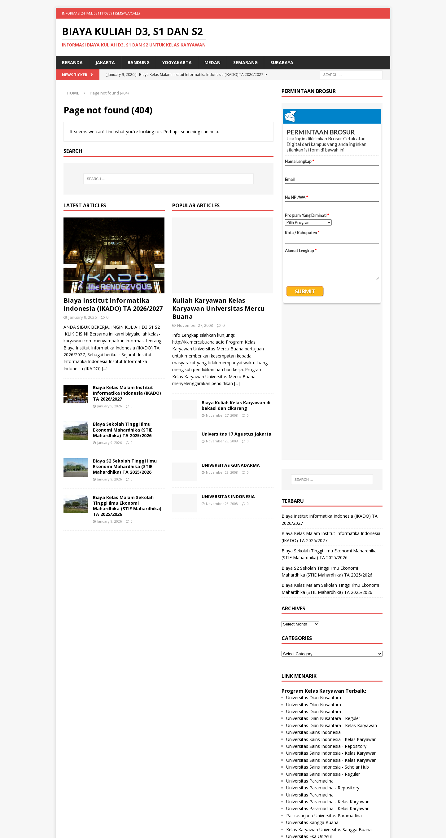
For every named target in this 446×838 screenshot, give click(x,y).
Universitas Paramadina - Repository (322, 639)
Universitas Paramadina (310, 632)
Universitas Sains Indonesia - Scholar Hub (327, 618)
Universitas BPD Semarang (313, 716)
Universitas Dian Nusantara (313, 549)
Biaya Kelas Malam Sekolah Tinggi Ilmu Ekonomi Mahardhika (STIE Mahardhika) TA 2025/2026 (127, 505)
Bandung (139, 62)
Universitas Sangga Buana (312, 674)
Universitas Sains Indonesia (313, 584)
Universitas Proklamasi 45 (312, 729)
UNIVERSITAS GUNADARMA (231, 465)
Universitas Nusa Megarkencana (318, 778)
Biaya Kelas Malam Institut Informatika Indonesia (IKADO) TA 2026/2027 (127, 392)
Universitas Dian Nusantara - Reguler (323, 570)
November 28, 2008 (222, 441)
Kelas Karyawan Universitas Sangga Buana (329, 681)
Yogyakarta (177, 62)
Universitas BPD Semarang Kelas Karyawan (330, 723)
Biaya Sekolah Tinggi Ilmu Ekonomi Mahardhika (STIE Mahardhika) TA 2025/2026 (122, 429)
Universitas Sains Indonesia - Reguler (323, 626)
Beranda (72, 62)
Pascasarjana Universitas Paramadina (324, 667)
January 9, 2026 (82, 317)
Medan (212, 62)
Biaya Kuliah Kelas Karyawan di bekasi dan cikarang (236, 405)
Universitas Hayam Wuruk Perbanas (322, 743)
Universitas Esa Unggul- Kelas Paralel (323, 709)
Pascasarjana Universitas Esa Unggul (323, 695)
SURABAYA (281, 62)
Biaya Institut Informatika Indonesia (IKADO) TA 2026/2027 (113, 304)
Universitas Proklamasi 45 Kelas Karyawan (328, 736)
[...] (104, 368)
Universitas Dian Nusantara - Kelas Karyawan (331, 577)
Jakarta (105, 62)
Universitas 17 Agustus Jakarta (236, 434)
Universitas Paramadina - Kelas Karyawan (327, 653)
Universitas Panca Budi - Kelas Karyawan (327, 771)
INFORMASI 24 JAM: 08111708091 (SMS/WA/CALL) (101, 13)
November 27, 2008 (195, 325)
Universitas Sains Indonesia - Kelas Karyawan (331, 591)
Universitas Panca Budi (309, 764)
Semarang (245, 62)
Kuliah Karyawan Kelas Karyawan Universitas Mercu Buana (218, 308)
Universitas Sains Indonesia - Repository (326, 598)
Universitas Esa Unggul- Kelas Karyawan (326, 702)
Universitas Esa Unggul (309, 688)
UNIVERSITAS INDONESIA (228, 496)
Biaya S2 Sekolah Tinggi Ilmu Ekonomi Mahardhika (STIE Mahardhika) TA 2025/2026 (125, 466)
